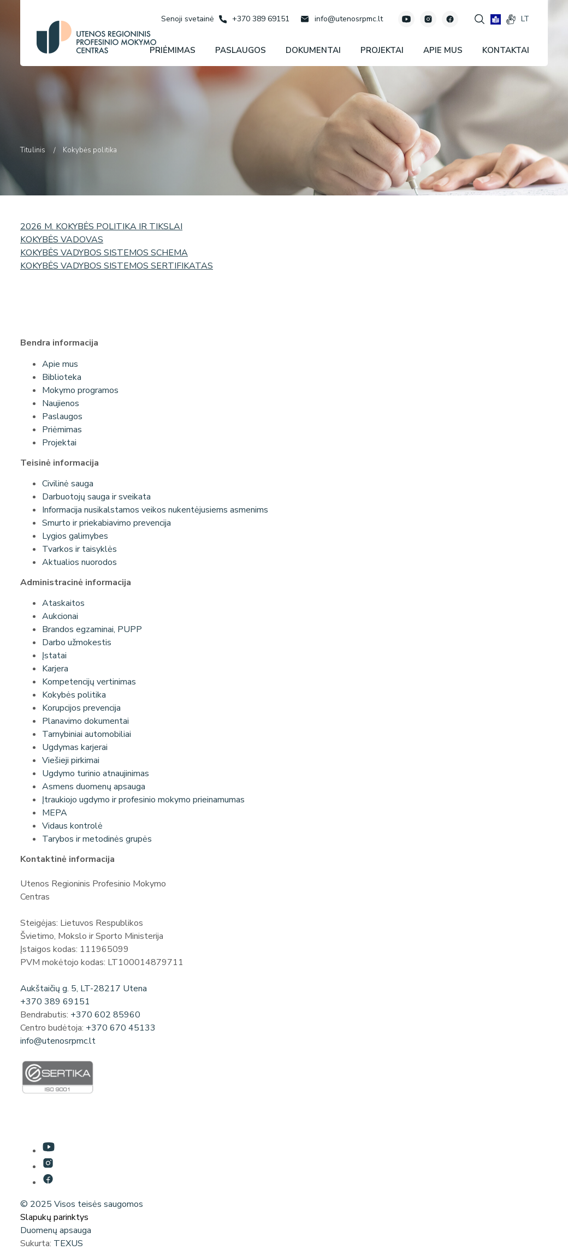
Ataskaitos (63, 603)
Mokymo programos (80, 390)
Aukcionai (60, 616)
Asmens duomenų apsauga (93, 787)
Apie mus (60, 364)
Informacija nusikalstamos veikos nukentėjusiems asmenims (155, 510)
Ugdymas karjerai (75, 747)
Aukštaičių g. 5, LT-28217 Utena (83, 989)
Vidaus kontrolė (72, 826)
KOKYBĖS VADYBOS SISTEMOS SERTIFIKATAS (116, 266)
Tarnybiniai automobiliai (86, 734)
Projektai (59, 443)
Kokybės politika (74, 695)
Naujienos (60, 403)
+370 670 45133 (121, 1028)
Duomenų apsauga (55, 1230)
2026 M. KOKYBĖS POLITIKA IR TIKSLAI (101, 227)
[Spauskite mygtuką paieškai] (480, 19)
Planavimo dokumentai (85, 721)
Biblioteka (61, 377)
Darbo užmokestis (76, 642)
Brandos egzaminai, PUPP (92, 629)
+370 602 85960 (105, 1015)
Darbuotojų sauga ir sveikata (96, 497)
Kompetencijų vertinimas (89, 682)
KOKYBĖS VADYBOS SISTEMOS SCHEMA (104, 253)
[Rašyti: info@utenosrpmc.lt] (341, 19)
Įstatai (54, 656)
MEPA (54, 813)
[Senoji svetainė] (187, 19)
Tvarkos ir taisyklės (79, 549)
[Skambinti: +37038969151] (254, 19)
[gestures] (511, 19)
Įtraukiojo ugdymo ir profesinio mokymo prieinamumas (143, 800)
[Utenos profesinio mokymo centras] (96, 37)
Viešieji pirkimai (70, 760)
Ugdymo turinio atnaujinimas (95, 773)
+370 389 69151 (55, 1002)
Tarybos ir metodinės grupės (97, 839)
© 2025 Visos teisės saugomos (81, 1204)
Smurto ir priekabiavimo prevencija (106, 523)
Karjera (55, 669)
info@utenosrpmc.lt (58, 1041)
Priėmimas (62, 430)
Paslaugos (62, 416)
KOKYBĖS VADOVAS (61, 240)
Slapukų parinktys (54, 1217)
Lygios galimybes (75, 536)
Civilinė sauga (67, 484)
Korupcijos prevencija (81, 708)
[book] (495, 19)
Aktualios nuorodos (79, 562)
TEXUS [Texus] (68, 1243)
